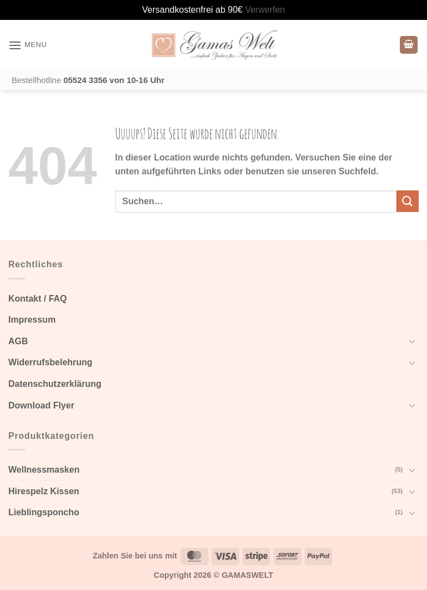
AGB (18, 341)
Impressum (31, 319)
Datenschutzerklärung (54, 384)
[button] (27, 45)
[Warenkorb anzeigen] (409, 45)
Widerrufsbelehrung (50, 362)
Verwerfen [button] (265, 9)
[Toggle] (412, 341)
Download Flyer (41, 405)
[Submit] (408, 201)
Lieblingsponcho (43, 512)
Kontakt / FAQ (37, 298)
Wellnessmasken (44, 469)
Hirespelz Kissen (43, 491)
